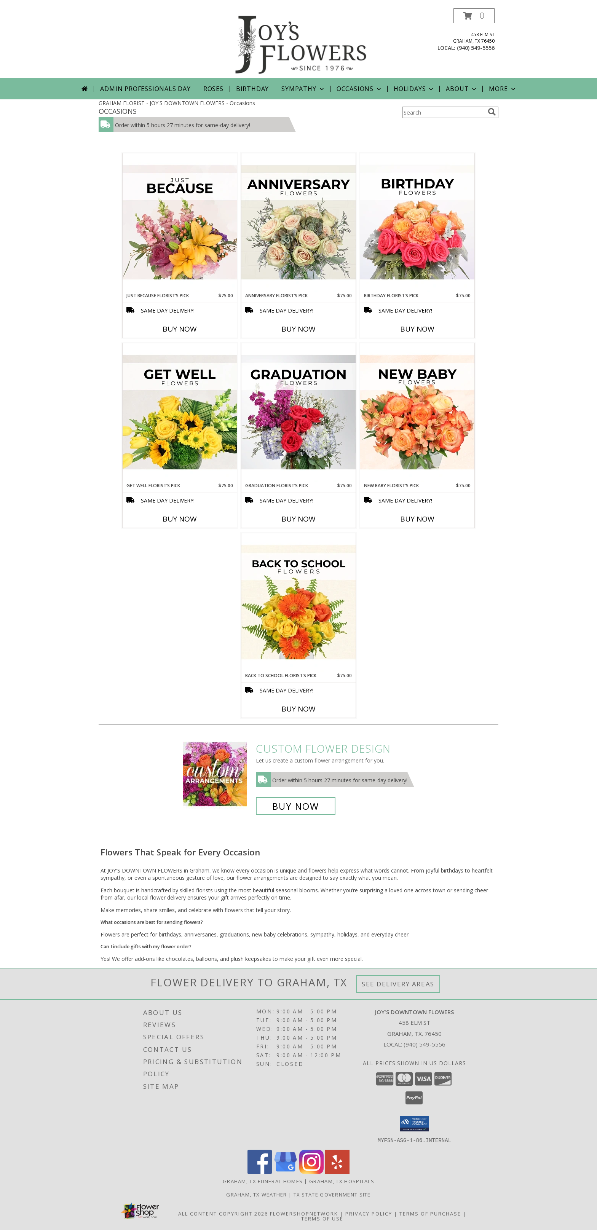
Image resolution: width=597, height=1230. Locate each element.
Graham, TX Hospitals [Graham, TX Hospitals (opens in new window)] (341, 1180)
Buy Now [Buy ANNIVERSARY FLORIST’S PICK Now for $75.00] (298, 329)
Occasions (360, 89)
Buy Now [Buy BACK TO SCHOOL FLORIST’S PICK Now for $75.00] (298, 709)
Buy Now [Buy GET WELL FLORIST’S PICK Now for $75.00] (180, 519)
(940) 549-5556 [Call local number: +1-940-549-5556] (476, 47)
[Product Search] (443, 112)
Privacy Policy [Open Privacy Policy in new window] (368, 1213)
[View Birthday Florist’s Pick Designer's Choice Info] (417, 222)
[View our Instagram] (311, 1171)
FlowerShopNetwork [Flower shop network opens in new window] (304, 1213)
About (462, 89)
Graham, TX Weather (256, 1194)
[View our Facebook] (259, 1171)
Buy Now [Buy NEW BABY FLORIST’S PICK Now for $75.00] (417, 519)
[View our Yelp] (337, 1171)
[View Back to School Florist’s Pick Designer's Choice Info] (298, 602)
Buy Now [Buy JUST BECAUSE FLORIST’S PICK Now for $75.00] (180, 329)
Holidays (414, 89)
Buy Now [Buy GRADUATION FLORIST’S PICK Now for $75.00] (298, 519)
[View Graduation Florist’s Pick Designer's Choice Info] (298, 412)
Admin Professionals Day (145, 89)
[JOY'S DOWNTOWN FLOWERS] (301, 43)
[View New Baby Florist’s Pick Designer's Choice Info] (417, 412)
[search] (492, 112)
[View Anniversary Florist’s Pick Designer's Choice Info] (298, 222)
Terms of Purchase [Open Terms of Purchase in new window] (430, 1213)
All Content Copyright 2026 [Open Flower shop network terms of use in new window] (223, 1213)
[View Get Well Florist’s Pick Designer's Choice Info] (180, 412)
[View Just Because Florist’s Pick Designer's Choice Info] (180, 222)
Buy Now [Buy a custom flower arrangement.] (295, 806)
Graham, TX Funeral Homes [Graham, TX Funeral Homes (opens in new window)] (263, 1180)
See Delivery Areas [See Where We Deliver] (398, 984)
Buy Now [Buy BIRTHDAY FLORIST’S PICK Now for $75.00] (417, 329)
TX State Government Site (332, 1194)
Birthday (252, 89)
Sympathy (303, 89)
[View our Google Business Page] (285, 1171)
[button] (474, 15)
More (503, 89)
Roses (213, 89)
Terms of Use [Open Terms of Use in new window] (322, 1218)
